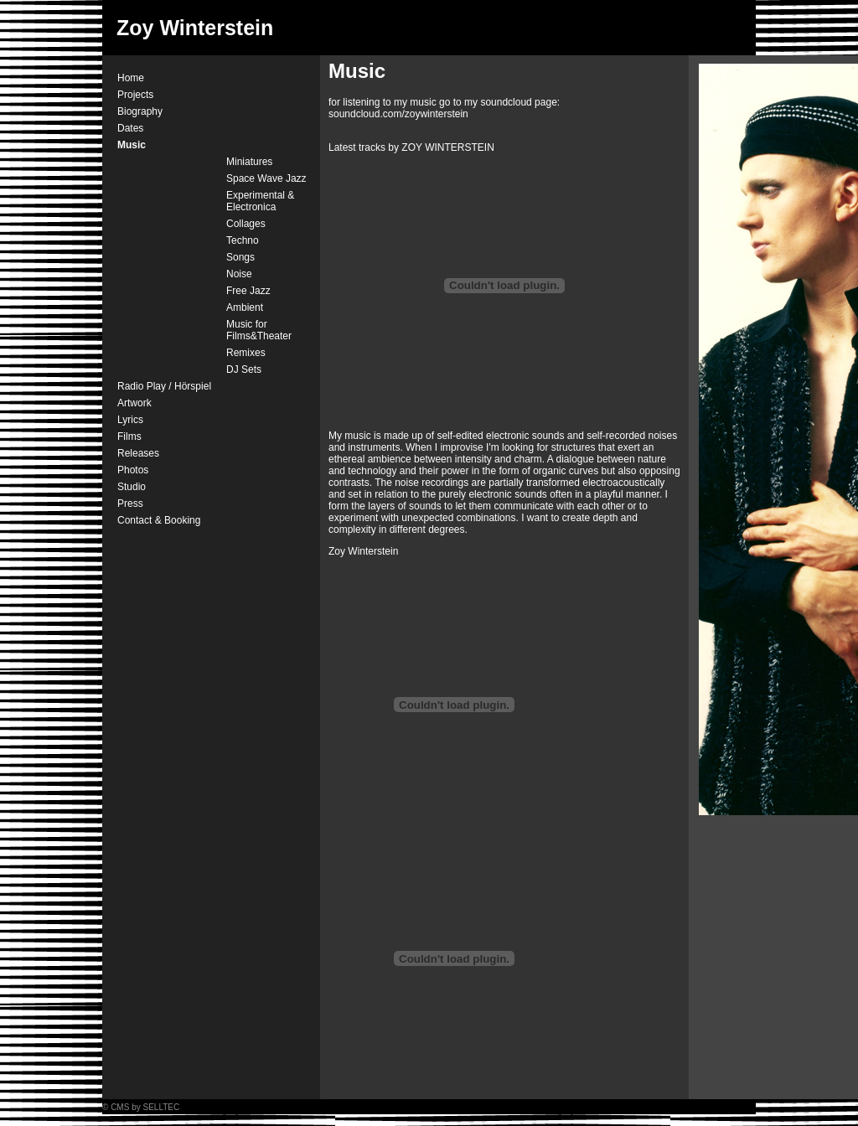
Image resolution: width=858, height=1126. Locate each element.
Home (130, 78)
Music (131, 145)
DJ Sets (243, 369)
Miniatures (249, 162)
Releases (138, 453)
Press (130, 503)
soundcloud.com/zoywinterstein (398, 114)
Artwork (134, 403)
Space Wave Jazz (266, 178)
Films (129, 436)
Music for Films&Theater (259, 330)
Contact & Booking (158, 520)
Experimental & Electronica (260, 201)
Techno (242, 240)
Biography (140, 111)
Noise (239, 274)
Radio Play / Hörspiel (164, 386)
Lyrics (130, 420)
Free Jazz (248, 291)
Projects (135, 95)
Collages (246, 224)
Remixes (246, 353)
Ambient (244, 307)
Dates (130, 128)
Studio (131, 487)
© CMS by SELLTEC (140, 1107)
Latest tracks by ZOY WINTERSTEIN (411, 147)
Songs (240, 257)
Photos (132, 470)
